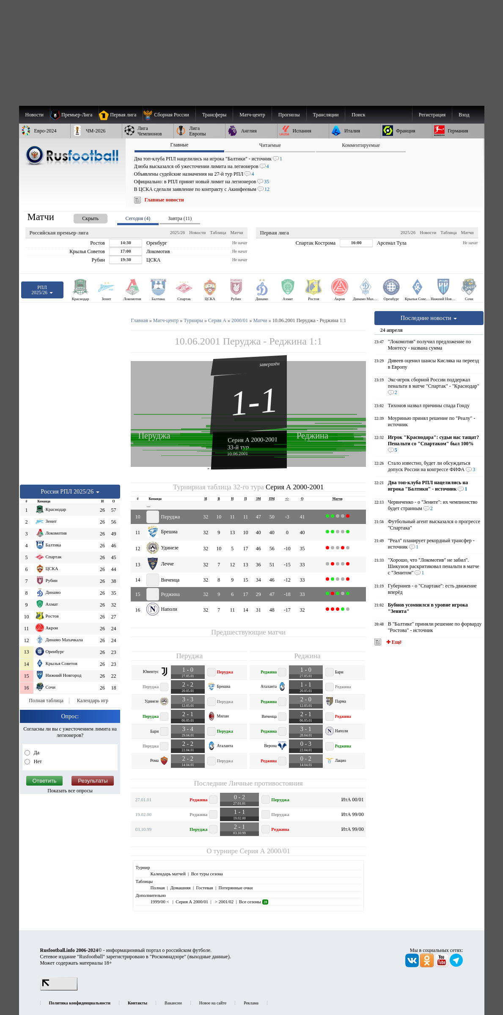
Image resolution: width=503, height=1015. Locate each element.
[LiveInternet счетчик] (58, 989)
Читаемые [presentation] (270, 145)
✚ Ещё (393, 642)
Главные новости (164, 200)
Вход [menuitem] (464, 115)
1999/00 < (160, 901)
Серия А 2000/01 (264, 851)
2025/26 (177, 232)
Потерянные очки (235, 887)
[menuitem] (169, 115)
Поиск (358, 115)
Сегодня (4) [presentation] (138, 218)
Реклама (251, 1003)
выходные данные (208, 957)
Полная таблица (46, 700)
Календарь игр (92, 700)
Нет (37, 761)
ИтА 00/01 (352, 800)
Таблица (218, 232)
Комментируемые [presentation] (361, 145)
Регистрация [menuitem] (432, 115)
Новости (197, 232)
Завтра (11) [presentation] (180, 218)
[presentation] (82, 217)
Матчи (236, 232)
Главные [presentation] (179, 145)
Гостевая (204, 887)
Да (36, 753)
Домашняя (180, 887)
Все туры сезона (207, 873)
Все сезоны (253, 901)
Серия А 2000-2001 (253, 439)
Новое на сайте (212, 1003)
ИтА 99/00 (352, 814)
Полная (157, 887)
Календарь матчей (167, 873)
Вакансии (173, 1003)
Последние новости (429, 317)
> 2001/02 (224, 901)
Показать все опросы (70, 791)
